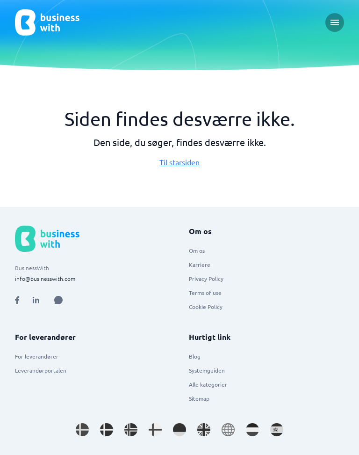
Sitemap (199, 398)
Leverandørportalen (40, 370)
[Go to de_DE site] (179, 429)
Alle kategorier (208, 384)
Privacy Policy (206, 278)
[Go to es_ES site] (276, 429)
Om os (197, 250)
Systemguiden (207, 370)
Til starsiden (179, 162)
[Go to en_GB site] (203, 429)
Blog (195, 356)
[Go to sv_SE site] (82, 429)
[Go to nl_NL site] (252, 429)
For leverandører (36, 356)
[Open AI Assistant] (58, 300)
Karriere (199, 264)
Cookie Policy (206, 306)
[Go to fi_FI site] (155, 429)
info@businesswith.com (45, 278)
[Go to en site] (228, 429)
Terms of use (205, 292)
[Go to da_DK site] (106, 429)
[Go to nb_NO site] (130, 429)
